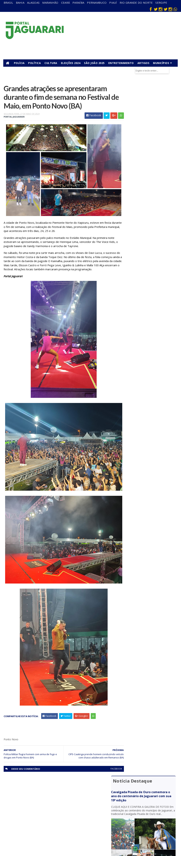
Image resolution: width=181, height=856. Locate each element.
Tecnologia (46, 838)
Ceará (65, 2)
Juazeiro (44, 809)
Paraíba (78, 2)
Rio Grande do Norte (136, 2)
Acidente (45, 783)
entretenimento (100, 795)
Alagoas (33, 2)
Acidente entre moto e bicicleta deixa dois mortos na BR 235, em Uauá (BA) (149, 268)
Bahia (20, 2)
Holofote (45, 798)
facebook (109, 766)
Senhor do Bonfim (45, 832)
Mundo (44, 814)
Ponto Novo (46, 825)
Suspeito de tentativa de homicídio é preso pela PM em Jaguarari (149, 233)
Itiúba (43, 804)
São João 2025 (94, 63)
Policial (96, 817)
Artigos (144, 63)
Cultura (51, 63)
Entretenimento (121, 63)
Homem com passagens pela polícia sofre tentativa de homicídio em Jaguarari (148, 197)
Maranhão (50, 2)
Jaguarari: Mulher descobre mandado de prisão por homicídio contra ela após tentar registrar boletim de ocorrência (149, 216)
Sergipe (161, 2)
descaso (44, 788)
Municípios (161, 63)
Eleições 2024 (71, 63)
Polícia (19, 63)
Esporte (96, 801)
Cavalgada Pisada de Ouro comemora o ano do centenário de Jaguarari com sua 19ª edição (148, 104)
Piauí (113, 2)
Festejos (97, 807)
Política (35, 63)
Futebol (96, 812)
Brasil (8, 2)
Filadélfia (45, 793)
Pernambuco (97, 2)
